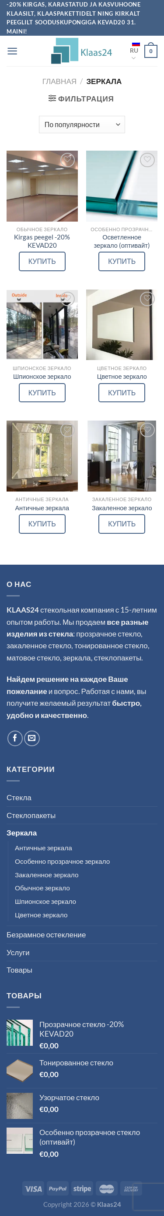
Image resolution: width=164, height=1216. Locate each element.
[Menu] (12, 51)
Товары (19, 969)
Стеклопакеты (31, 815)
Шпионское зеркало (42, 376)
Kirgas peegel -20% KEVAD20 (42, 241)
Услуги (18, 952)
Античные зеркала (42, 508)
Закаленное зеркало (122, 508)
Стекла (19, 797)
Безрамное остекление (46, 934)
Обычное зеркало (42, 888)
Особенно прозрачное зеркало (62, 861)
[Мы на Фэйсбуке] (15, 738)
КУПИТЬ (42, 261)
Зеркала (22, 832)
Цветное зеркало (122, 376)
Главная (59, 81)
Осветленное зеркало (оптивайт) (122, 241)
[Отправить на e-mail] (31, 738)
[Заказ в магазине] (82, 124)
